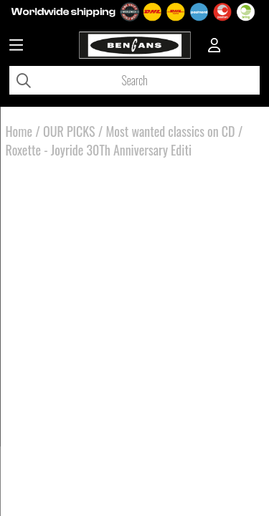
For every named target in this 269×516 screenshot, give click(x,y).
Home (19, 131)
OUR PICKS (69, 131)
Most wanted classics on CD (170, 131)
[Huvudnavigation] (16, 46)
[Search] (134, 80)
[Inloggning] (214, 46)
